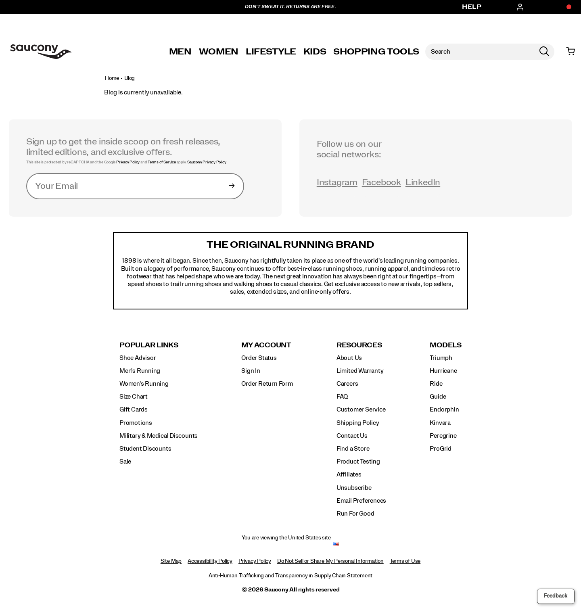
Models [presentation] (446, 345)
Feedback (555, 596)
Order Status (258, 358)
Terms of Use (405, 561)
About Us (349, 358)
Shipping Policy (357, 423)
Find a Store (352, 448)
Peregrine (443, 435)
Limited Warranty (360, 371)
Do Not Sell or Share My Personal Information (330, 561)
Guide (438, 396)
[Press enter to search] (544, 52)
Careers (347, 383)
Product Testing (358, 461)
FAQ (342, 396)
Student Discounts (145, 448)
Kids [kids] (314, 51)
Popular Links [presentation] (148, 345)
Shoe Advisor (137, 358)
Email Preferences (361, 500)
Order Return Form (267, 383)
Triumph (441, 358)
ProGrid (440, 448)
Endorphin (444, 409)
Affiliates (349, 474)
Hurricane (443, 371)
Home (112, 78)
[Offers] (565, 7)
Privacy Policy (128, 162)
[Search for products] (479, 52)
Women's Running (144, 383)
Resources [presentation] (359, 345)
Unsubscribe (354, 488)
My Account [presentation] (266, 345)
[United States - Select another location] (336, 544)
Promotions (135, 423)
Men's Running (139, 371)
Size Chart (133, 396)
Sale (125, 461)
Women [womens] (218, 51)
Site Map (171, 561)
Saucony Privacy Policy (206, 162)
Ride (436, 383)
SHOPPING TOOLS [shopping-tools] (376, 51)
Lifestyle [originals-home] (271, 51)
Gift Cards (133, 409)
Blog (129, 78)
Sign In (250, 371)
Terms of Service (162, 162)
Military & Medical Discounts (158, 435)
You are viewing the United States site (286, 538)
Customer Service (361, 409)
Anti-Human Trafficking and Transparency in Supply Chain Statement (290, 576)
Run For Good (355, 513)
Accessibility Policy (210, 561)
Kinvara (440, 423)
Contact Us (352, 435)
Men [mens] (180, 51)
